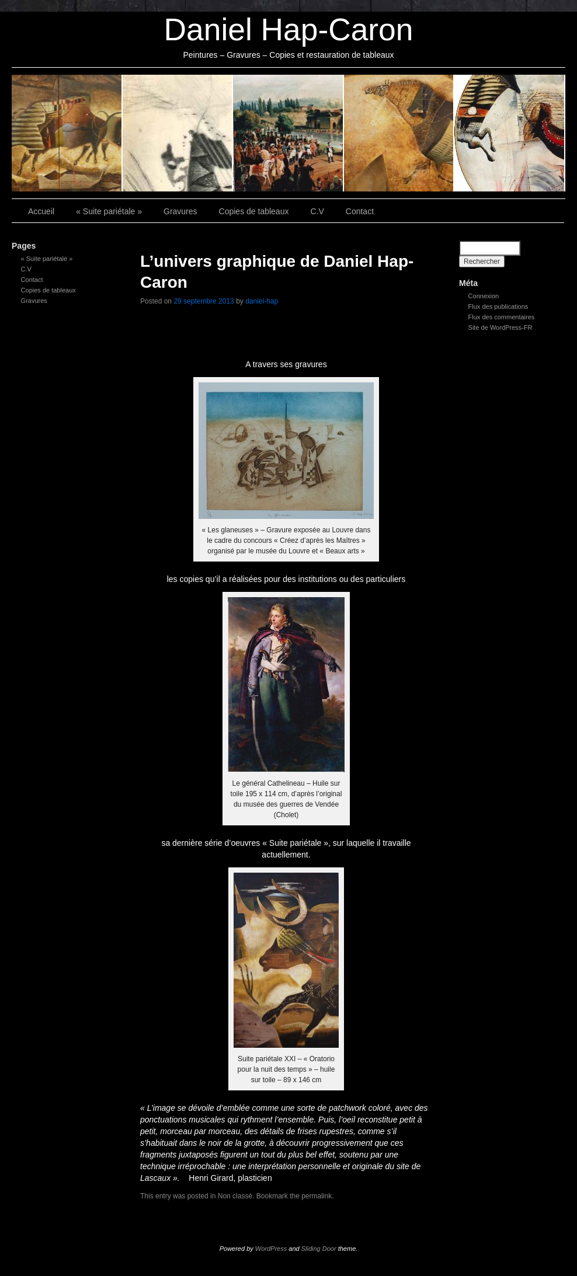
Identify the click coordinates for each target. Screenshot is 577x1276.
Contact (509, 133)
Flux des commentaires (501, 316)
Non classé (235, 1196)
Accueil (41, 211)
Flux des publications (498, 306)
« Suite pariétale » (67, 133)
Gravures (178, 133)
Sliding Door (318, 1248)
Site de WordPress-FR (500, 327)
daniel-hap (261, 301)
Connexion (483, 295)
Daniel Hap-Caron (288, 29)
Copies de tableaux (288, 133)
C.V (399, 133)
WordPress (271, 1248)
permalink (316, 1196)
